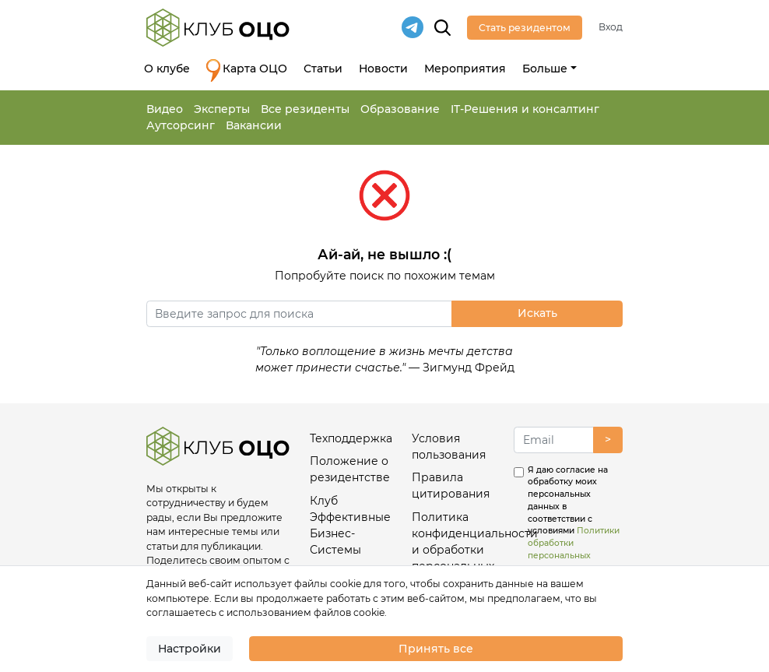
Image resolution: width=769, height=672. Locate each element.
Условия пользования (449, 446)
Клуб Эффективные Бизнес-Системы (350, 525)
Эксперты (222, 109)
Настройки (189, 649)
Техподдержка (351, 438)
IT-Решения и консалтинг (525, 109)
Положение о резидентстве (350, 469)
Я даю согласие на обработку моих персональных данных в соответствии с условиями (574, 519)
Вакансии (254, 125)
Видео (164, 109)
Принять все (436, 649)
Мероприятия (465, 69)
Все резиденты (305, 109)
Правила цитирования (451, 485)
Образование (400, 109)
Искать (537, 313)
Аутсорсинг (180, 125)
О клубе (167, 69)
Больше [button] (544, 69)
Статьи (323, 69)
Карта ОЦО (246, 70)
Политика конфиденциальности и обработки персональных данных (456, 549)
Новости (383, 69)
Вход (611, 27)
